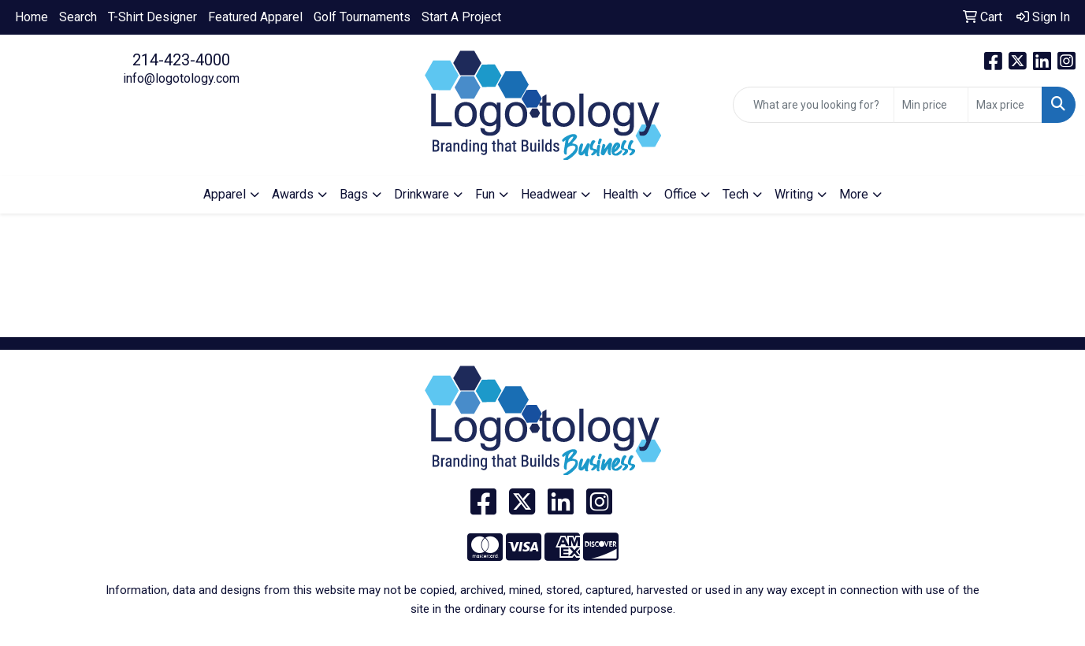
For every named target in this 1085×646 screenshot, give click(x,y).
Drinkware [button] (421, 194)
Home (31, 16)
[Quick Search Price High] (1005, 105)
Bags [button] (354, 194)
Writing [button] (794, 194)
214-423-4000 (181, 59)
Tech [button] (736, 194)
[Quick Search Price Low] (931, 105)
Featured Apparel (255, 16)
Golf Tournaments (362, 16)
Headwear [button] (549, 194)
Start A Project (461, 16)
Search (78, 16)
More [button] (853, 194)
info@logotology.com (181, 78)
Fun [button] (485, 194)
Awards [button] (293, 194)
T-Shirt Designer (152, 16)
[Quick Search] (813, 105)
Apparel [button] (224, 194)
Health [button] (620, 194)
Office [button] (680, 194)
